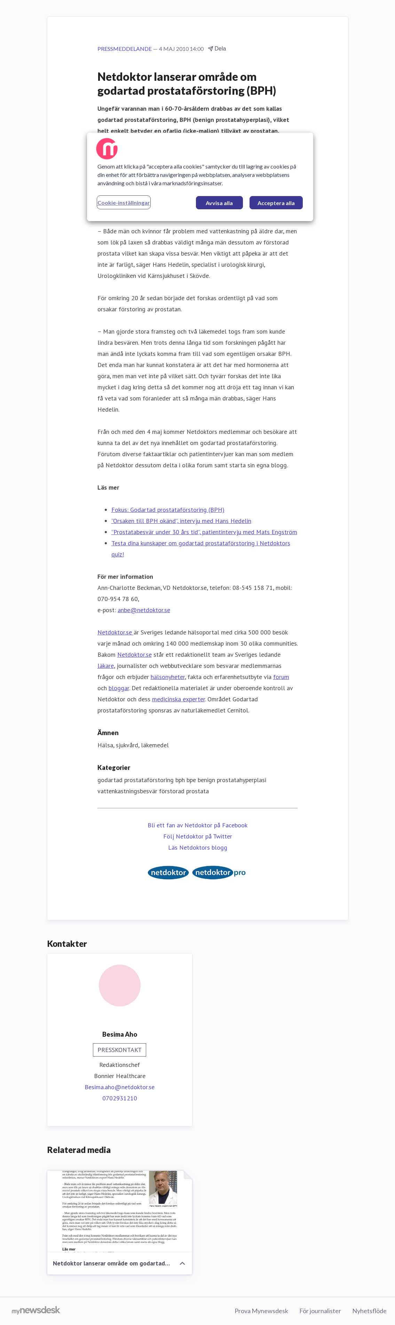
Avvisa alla (219, 203)
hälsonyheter (168, 677)
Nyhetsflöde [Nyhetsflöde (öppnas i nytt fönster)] (369, 1311)
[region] (200, 177)
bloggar (119, 688)
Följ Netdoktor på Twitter (197, 836)
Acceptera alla (276, 203)
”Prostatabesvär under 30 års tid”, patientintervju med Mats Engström (204, 532)
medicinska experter (178, 699)
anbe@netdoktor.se (144, 610)
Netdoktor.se (115, 632)
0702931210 (119, 1098)
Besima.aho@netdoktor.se (120, 1087)
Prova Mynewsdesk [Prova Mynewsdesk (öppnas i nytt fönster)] (261, 1311)
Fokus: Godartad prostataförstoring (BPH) (167, 510)
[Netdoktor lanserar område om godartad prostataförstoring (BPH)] (119, 1211)
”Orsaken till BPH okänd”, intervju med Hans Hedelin (181, 521)
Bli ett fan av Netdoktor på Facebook (197, 825)
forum (281, 677)
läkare (105, 666)
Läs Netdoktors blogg (197, 847)
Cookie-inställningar (123, 202)
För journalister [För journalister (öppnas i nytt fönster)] (320, 1311)
